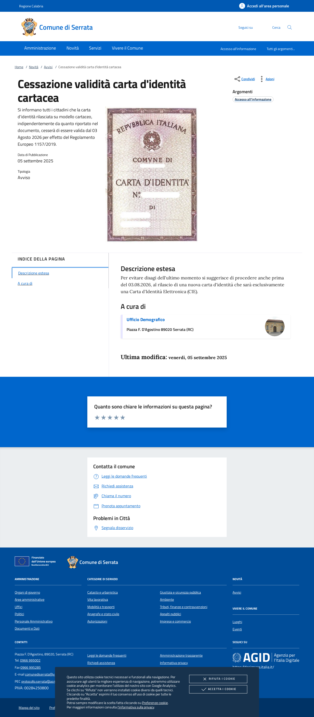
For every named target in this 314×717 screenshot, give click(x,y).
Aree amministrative (29, 599)
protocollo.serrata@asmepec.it (43, 681)
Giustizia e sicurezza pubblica (180, 592)
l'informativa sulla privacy (136, 707)
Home (19, 67)
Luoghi (237, 622)
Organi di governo (27, 592)
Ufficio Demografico (146, 319)
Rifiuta (218, 679)
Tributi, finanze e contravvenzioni (183, 607)
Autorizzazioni (97, 621)
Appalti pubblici (170, 614)
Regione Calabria (31, 6)
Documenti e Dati (27, 628)
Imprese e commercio (175, 621)
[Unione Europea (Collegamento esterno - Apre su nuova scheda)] (36, 562)
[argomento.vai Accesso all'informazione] (253, 99)
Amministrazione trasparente (181, 655)
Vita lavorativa (97, 599)
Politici (19, 614)
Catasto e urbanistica (102, 592)
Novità (33, 67)
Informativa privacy (174, 662)
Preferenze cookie (155, 702)
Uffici (18, 607)
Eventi (237, 629)
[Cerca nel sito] (289, 27)
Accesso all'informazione (238, 48)
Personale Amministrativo (33, 621)
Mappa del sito (29, 707)
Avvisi (48, 67)
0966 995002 (30, 660)
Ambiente (167, 599)
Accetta (218, 689)
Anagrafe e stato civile (103, 614)
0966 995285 (30, 667)
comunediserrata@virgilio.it (45, 674)
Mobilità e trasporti (101, 607)
